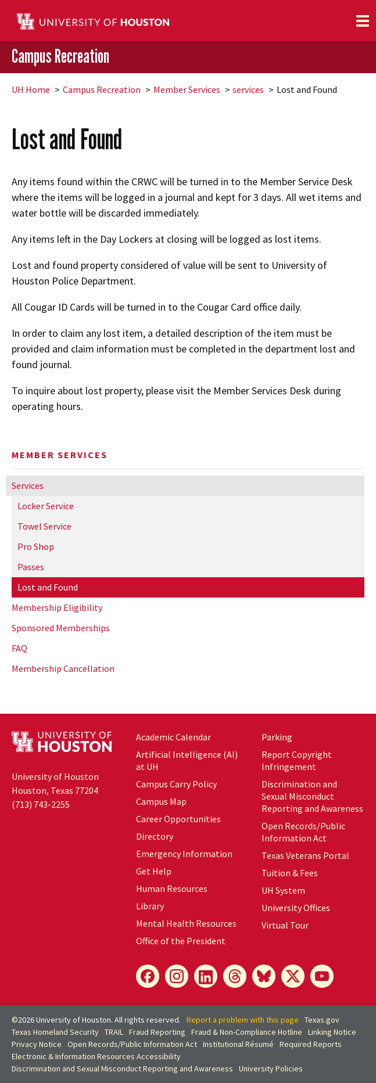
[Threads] (234, 976)
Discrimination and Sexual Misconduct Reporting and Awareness (312, 796)
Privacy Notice (37, 1044)
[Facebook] (147, 976)
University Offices (296, 907)
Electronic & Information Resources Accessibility (96, 1056)
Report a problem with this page (243, 1019)
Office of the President (180, 941)
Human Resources (171, 888)
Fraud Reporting (157, 1032)
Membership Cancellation (63, 668)
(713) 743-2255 (41, 804)
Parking (277, 737)
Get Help (153, 871)
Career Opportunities (178, 819)
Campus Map (161, 801)
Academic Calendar (173, 737)
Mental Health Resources (186, 923)
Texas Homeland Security (55, 1032)
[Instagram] (176, 976)
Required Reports (311, 1044)
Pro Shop (35, 546)
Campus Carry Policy (176, 784)
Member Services (186, 89)
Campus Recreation (60, 56)
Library (150, 906)
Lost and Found (47, 587)
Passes (30, 567)
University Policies (271, 1068)
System (283, 890)
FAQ (19, 648)
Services (28, 485)
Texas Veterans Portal (305, 855)
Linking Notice (332, 1032)
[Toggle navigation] (362, 21)
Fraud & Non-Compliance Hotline (246, 1032)
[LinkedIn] (205, 976)
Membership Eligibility (57, 607)
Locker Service (45, 506)
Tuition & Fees (290, 873)
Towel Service (44, 526)
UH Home (31, 89)
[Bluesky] (263, 976)
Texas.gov (322, 1019)
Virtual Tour (285, 925)
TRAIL (114, 1032)
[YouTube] (322, 976)
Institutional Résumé (238, 1044)
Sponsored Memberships (61, 628)
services (248, 89)
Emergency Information (184, 853)
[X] (293, 976)
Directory (154, 836)
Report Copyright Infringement (297, 760)
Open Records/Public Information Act (303, 832)
